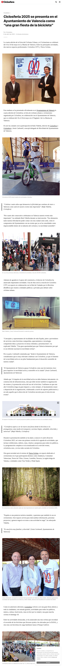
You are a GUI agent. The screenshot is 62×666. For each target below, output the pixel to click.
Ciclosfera (9, 32)
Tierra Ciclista (33, 453)
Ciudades (6, 13)
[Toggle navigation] (60, 2)
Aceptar (48, 662)
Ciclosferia (7, 128)
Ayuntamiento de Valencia (45, 110)
